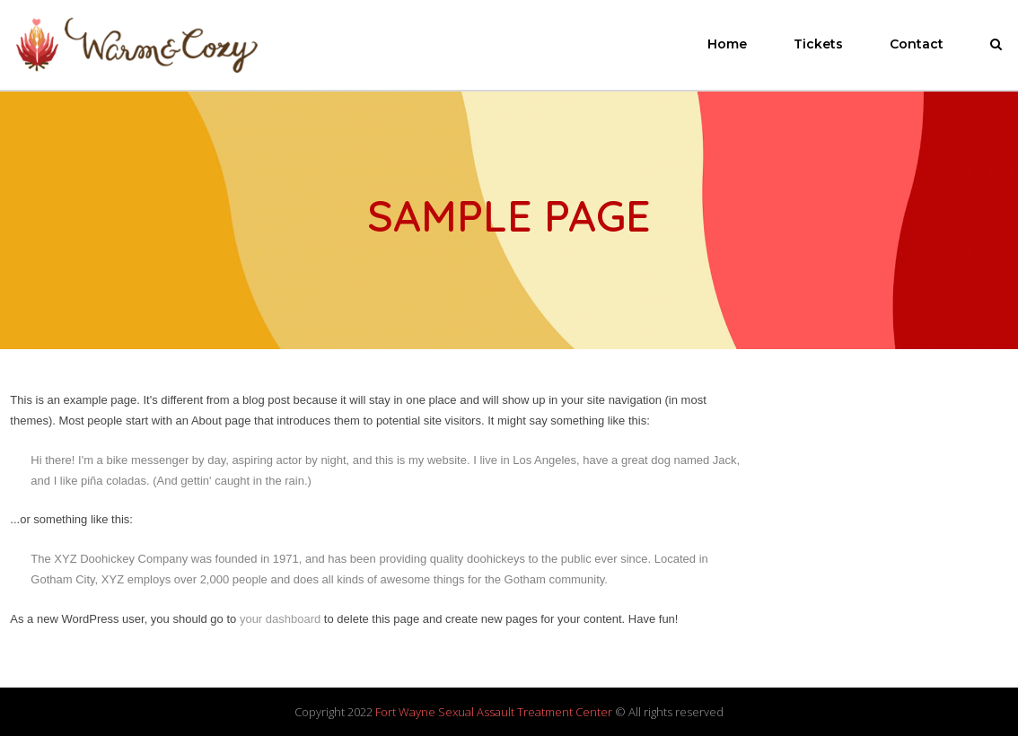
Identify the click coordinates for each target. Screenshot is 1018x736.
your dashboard (280, 619)
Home (727, 44)
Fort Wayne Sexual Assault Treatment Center (493, 712)
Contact (916, 44)
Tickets (818, 44)
